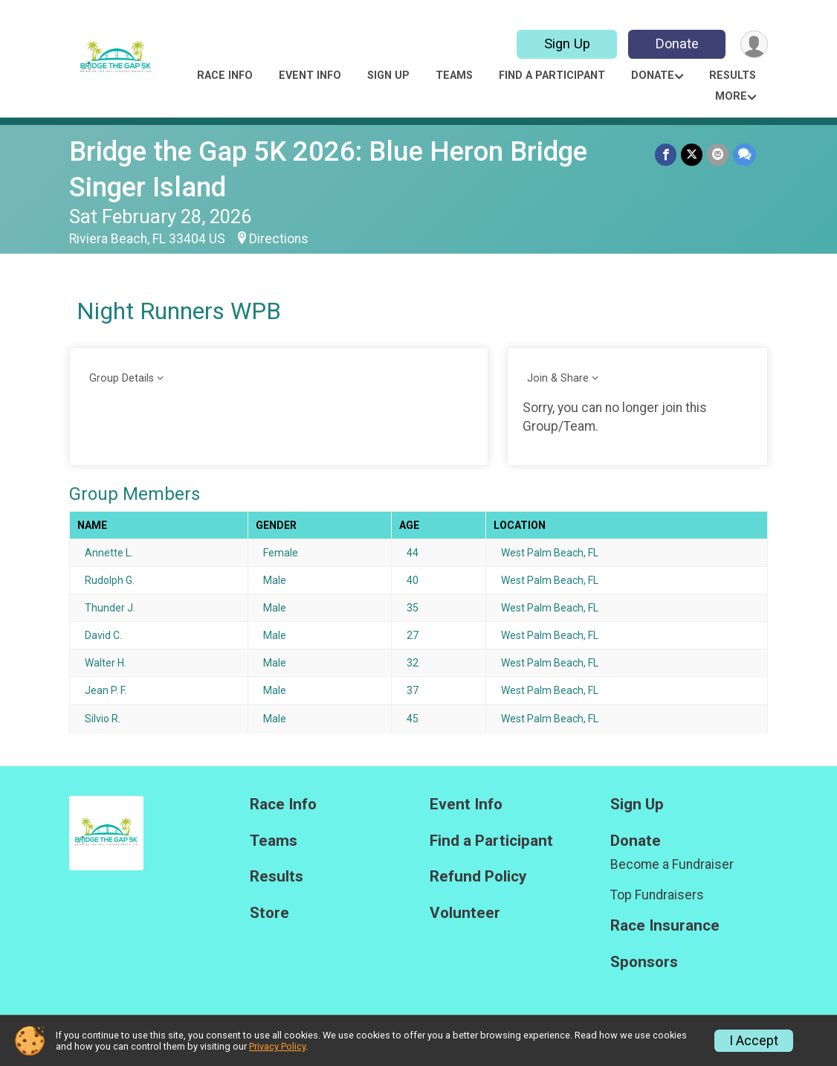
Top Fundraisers (657, 894)
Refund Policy (478, 876)
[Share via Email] (717, 154)
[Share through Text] (744, 154)
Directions (278, 238)
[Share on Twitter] (691, 154)
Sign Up (567, 43)
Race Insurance (665, 925)
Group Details (121, 378)
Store (269, 913)
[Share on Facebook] (665, 154)
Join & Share (558, 378)
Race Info (225, 75)
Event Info (310, 75)
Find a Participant (552, 75)
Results (732, 75)
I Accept (753, 1040)
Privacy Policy (277, 1046)
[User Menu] (754, 44)
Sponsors (644, 962)
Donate (677, 43)
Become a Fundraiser (672, 864)
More (731, 96)
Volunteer (465, 913)
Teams (454, 75)
